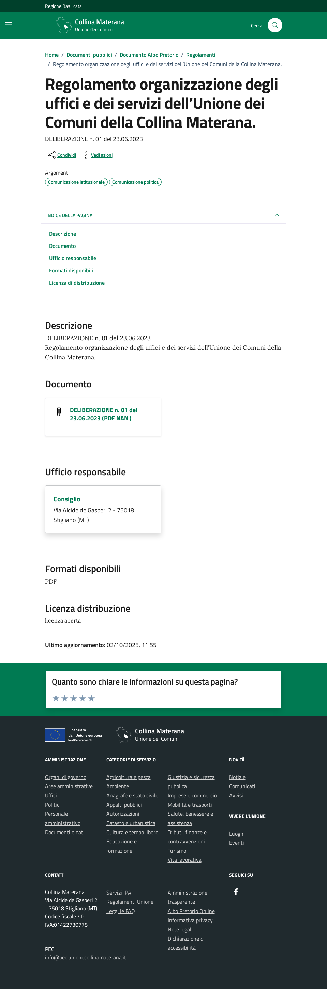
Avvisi (236, 795)
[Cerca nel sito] (275, 25)
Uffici (51, 795)
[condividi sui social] (61, 154)
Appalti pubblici (124, 804)
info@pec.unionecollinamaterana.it (85, 957)
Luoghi (237, 833)
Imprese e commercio (192, 795)
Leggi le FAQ (120, 911)
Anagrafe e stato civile (132, 795)
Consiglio (67, 499)
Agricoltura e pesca (128, 777)
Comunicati (242, 786)
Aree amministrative (69, 786)
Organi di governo (65, 777)
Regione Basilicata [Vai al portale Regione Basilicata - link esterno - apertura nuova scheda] (63, 6)
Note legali (180, 929)
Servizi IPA (118, 892)
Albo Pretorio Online (191, 911)
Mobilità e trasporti (190, 804)
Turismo (177, 850)
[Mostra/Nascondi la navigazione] (8, 24)
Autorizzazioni (122, 814)
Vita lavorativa (185, 860)
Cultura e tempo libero (132, 832)
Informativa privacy (190, 920)
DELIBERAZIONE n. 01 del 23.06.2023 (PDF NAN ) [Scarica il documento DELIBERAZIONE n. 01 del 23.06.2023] (103, 414)
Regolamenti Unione (129, 902)
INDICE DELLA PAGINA (163, 215)
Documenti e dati (65, 832)
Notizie (237, 777)
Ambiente (117, 786)
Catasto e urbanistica (130, 823)
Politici (53, 804)
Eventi (236, 843)
